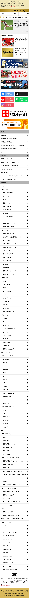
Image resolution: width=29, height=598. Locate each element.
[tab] (15, 14)
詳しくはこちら (15, 6)
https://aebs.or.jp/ (5, 585)
